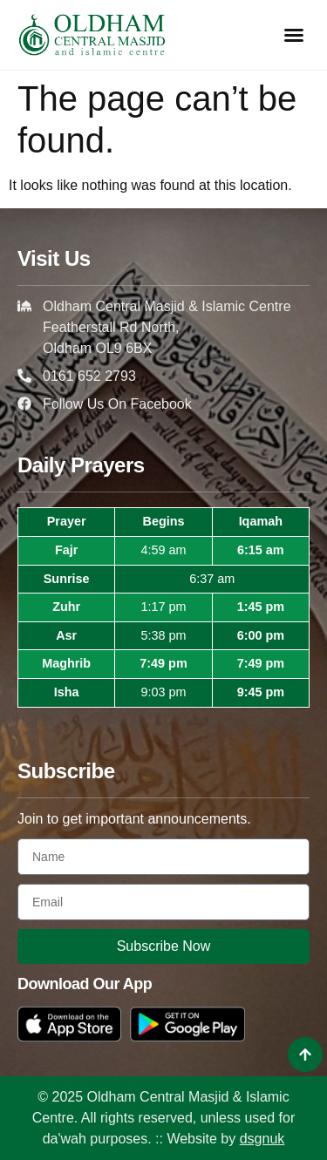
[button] (294, 35)
